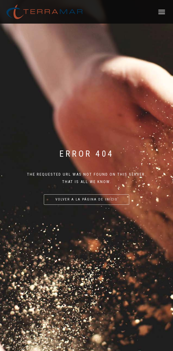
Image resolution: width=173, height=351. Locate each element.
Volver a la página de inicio (86, 199)
